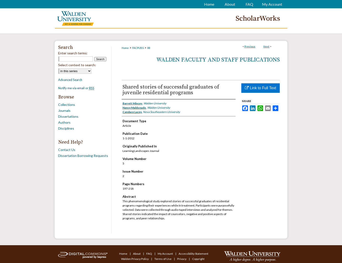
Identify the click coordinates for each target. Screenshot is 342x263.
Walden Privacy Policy (135, 259)
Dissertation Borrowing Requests (83, 156)
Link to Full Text (260, 88)
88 (148, 47)
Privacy (182, 259)
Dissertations (68, 116)
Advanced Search (70, 80)
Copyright (198, 259)
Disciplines (66, 128)
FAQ (149, 253)
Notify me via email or (76, 88)
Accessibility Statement (193, 253)
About (137, 253)
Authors (64, 122)
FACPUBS (138, 47)
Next (266, 46)
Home (125, 47)
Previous (249, 46)
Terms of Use (163, 259)
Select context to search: (77, 65)
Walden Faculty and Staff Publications (218, 59)
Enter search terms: (73, 53)
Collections (66, 105)
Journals (64, 110)
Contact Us (66, 150)
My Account (165, 253)
